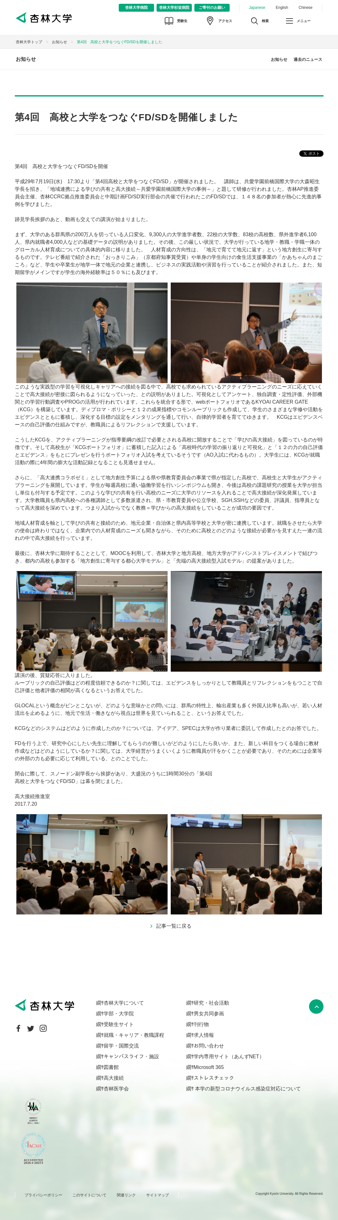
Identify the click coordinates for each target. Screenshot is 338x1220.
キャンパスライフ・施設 (131, 1056)
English (282, 7)
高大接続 (114, 1078)
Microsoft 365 (209, 1067)
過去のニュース (308, 59)
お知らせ (59, 42)
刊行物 (201, 1024)
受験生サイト (119, 1024)
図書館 (111, 1067)
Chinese (305, 7)
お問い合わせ (209, 1045)
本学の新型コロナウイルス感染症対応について (247, 1088)
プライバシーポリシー (43, 1195)
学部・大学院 (119, 1013)
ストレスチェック (214, 1078)
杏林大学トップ (29, 42)
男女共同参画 (209, 1013)
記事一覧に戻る (174, 926)
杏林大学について (124, 1003)
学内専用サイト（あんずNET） (229, 1056)
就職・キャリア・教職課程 (134, 1035)
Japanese (257, 7)
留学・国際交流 (121, 1045)
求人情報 (204, 1035)
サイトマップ (157, 1195)
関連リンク (126, 1195)
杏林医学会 (116, 1088)
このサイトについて (89, 1195)
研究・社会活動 (211, 1003)
